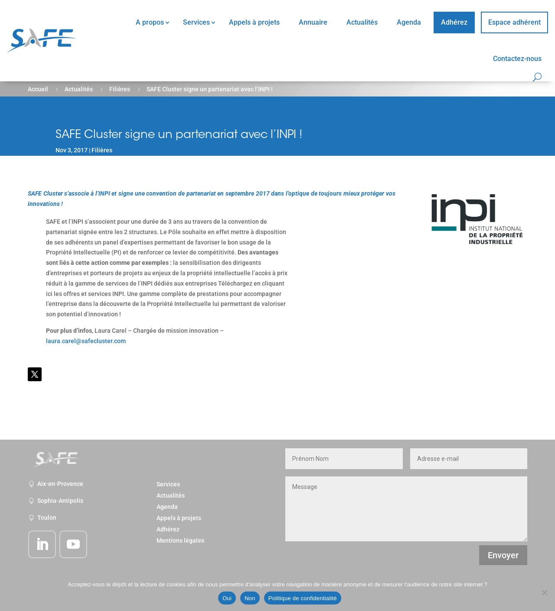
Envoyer (503, 555)
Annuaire (313, 22)
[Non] (544, 592)
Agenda (409, 22)
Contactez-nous (517, 59)
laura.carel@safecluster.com (86, 341)
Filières (119, 89)
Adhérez (454, 22)
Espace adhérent (514, 22)
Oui (227, 598)
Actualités (362, 22)
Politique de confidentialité (302, 598)
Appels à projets (254, 22)
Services (196, 22)
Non (250, 598)
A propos (150, 22)
